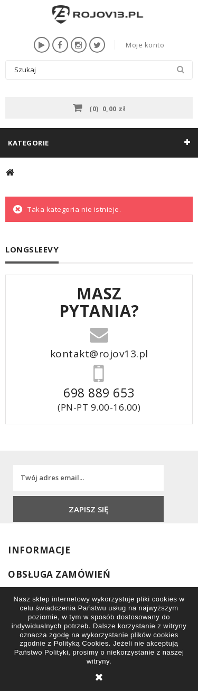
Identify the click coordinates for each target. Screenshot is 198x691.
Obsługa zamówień (59, 574)
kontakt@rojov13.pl (99, 352)
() (107, 107)
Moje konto (145, 45)
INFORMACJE (39, 550)
